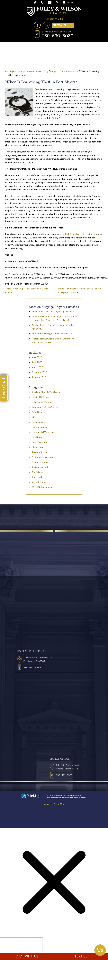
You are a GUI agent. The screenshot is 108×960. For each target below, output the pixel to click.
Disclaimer (48, 804)
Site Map (60, 804)
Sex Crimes (37, 472)
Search (57, 2)
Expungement (39, 422)
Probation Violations (42, 457)
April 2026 (37, 362)
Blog (46, 71)
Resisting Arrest (40, 467)
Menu (70, 2)
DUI (33, 417)
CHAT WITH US (27, 956)
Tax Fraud (37, 477)
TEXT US (81, 956)
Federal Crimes (39, 426)
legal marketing (65, 797)
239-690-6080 (57, 36)
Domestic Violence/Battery (46, 407)
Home (35, 2)
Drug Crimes (38, 412)
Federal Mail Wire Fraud (43, 432)
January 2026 (39, 377)
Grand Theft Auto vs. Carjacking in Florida (53, 311)
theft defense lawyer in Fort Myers (79, 234)
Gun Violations (39, 442)
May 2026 (37, 357)
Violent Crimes (39, 482)
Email (50, 2)
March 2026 (38, 367)
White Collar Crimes (42, 486)
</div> (21, 948)
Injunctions (37, 447)
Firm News (37, 436)
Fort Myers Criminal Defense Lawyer (23, 71)
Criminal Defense (40, 397)
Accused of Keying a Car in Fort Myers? (52, 333)
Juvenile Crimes (39, 451)
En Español (60, 25)
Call (42, 2)
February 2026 (39, 372)
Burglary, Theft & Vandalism (64, 71)
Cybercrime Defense (42, 401)
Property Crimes (40, 461)
